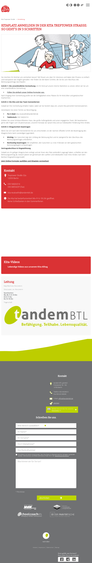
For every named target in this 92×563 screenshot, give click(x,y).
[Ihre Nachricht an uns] (46, 473)
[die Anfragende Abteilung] (46, 425)
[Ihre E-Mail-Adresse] (46, 444)
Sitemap (57, 547)
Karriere (56, 403)
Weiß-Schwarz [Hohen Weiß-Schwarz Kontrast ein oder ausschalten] (70, 5)
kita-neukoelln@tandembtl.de (20, 192)
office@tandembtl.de (65, 398)
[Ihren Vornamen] (46, 437)
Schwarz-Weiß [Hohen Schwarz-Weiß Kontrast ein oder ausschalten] (67, 5)
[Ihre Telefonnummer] (46, 450)
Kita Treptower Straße (8, 19)
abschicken (44, 498)
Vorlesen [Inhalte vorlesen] (82, 5)
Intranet (35, 547)
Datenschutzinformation (62, 456)
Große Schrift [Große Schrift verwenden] (78, 5)
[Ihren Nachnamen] (46, 431)
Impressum (42, 547)
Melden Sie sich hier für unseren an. (62, 409)
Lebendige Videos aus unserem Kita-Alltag (28, 266)
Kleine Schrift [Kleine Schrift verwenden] (74, 5)
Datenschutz (50, 547)
